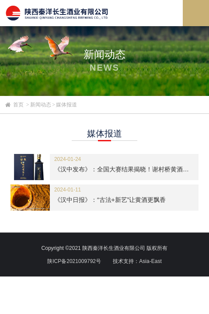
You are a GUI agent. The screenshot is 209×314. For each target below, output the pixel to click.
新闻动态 (40, 105)
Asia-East (150, 261)
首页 (18, 105)
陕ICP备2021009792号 (74, 261)
